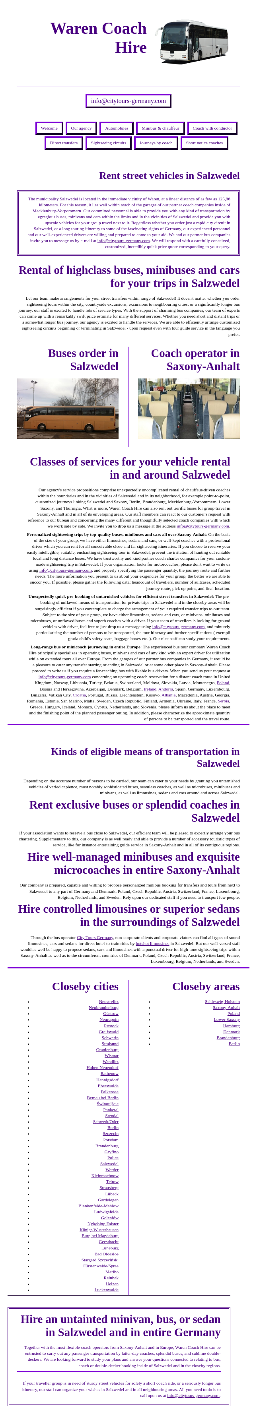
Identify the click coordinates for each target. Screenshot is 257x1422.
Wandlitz (111, 1061)
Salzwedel (109, 1163)
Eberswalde (108, 1085)
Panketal (111, 1109)
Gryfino (112, 1151)
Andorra (165, 689)
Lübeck (112, 1193)
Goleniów (110, 1217)
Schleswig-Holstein (222, 1001)
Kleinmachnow (105, 1175)
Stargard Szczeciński (100, 1259)
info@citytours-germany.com (128, 100)
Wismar (112, 1055)
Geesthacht (109, 1241)
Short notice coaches (204, 142)
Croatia (79, 695)
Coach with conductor (212, 128)
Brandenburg (107, 1145)
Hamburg (231, 1025)
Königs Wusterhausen (99, 1229)
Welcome (49, 128)
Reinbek (111, 1277)
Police (113, 1157)
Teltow (112, 1181)
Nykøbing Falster (103, 1223)
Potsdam (111, 1139)
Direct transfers (64, 142)
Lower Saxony (227, 1019)
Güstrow (111, 1013)
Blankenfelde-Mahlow (98, 1205)
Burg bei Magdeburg (100, 1235)
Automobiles (116, 128)
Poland (223, 682)
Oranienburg (107, 1049)
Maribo (112, 1271)
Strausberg (109, 1187)
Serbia (223, 700)
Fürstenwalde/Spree (101, 1265)
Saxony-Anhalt (226, 1007)
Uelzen (112, 1283)
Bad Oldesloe (106, 1253)
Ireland (150, 689)
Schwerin (110, 1037)
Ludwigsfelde (106, 1211)
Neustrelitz (109, 1001)
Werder (112, 1169)
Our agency (81, 128)
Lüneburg (110, 1247)
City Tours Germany (95, 937)
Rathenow (110, 1073)
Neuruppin (109, 1019)
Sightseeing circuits (108, 142)
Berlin (113, 1127)
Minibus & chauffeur (160, 128)
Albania (168, 695)
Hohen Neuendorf (103, 1067)
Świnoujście (108, 1103)
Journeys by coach (156, 142)
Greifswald (109, 1031)
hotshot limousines (152, 943)
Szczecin (111, 1133)
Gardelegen (108, 1199)
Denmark (231, 1031)
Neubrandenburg (104, 1007)
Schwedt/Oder (106, 1121)
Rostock (111, 1025)
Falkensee (110, 1091)
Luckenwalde (107, 1289)
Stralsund (110, 1043)
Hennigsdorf (107, 1079)
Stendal (112, 1115)
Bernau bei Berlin (103, 1097)
